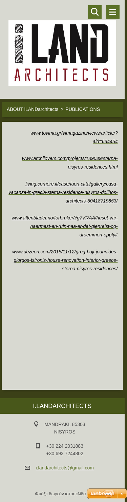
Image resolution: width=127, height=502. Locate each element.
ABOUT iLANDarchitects (32, 109)
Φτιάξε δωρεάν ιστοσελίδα (60, 493)
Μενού (113, 12)
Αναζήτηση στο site (95, 12)
